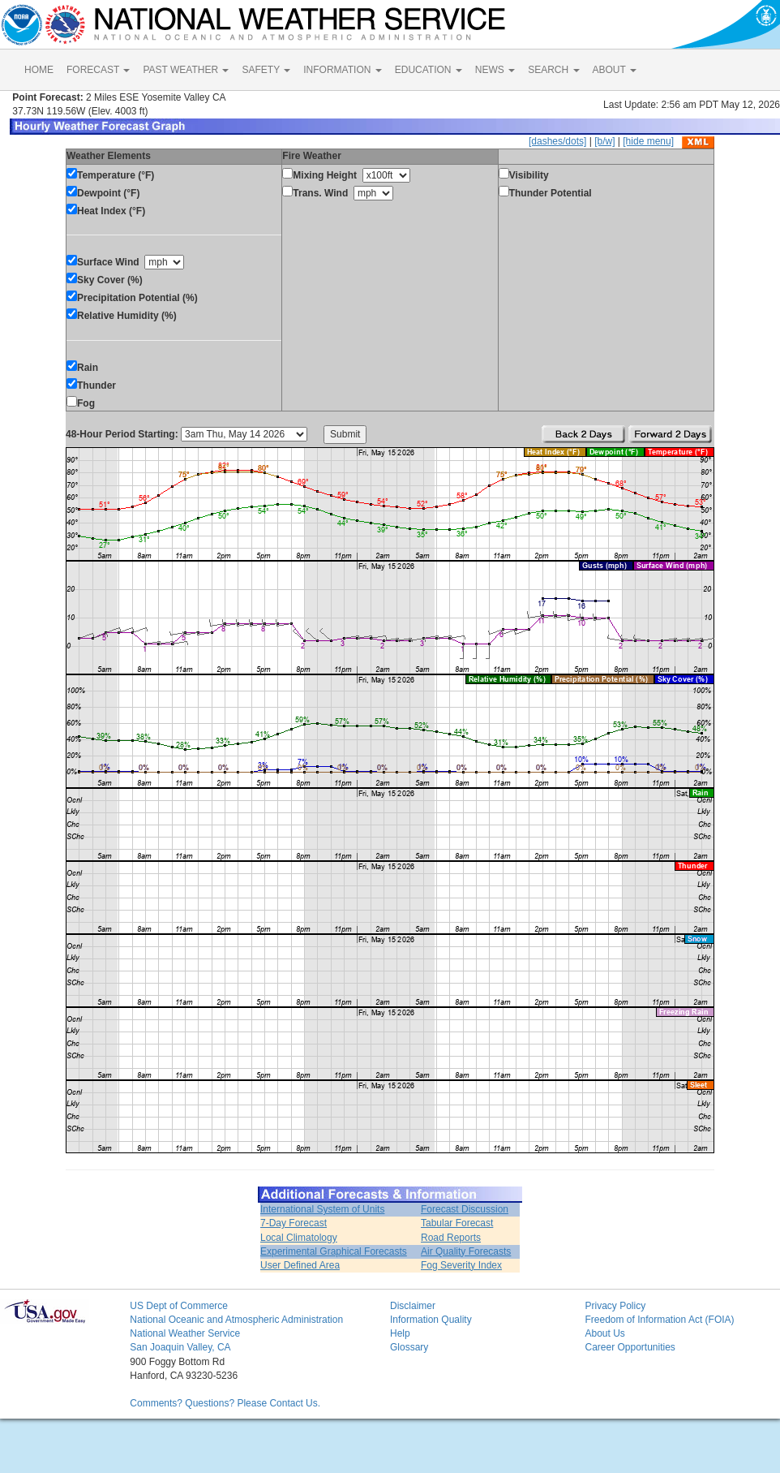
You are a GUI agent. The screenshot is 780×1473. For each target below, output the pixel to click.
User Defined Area (300, 1265)
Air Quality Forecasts (466, 1251)
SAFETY (266, 69)
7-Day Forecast (293, 1223)
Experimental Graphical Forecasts (333, 1251)
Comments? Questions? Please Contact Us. (225, 1403)
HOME (39, 69)
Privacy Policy (615, 1305)
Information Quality (431, 1319)
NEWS (495, 69)
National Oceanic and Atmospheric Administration (236, 1319)
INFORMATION (342, 69)
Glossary (409, 1347)
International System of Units (322, 1209)
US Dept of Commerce (179, 1305)
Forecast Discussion (464, 1209)
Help (400, 1333)
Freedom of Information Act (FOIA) (659, 1319)
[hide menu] (648, 141)
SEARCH (553, 69)
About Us (604, 1333)
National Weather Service (185, 1333)
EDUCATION (428, 69)
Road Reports (451, 1237)
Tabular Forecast (457, 1223)
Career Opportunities (630, 1347)
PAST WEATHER (186, 69)
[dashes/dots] (557, 141)
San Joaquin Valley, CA (180, 1347)
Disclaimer (412, 1305)
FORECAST (98, 69)
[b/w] (604, 141)
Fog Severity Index (461, 1265)
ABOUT (614, 69)
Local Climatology (298, 1237)
